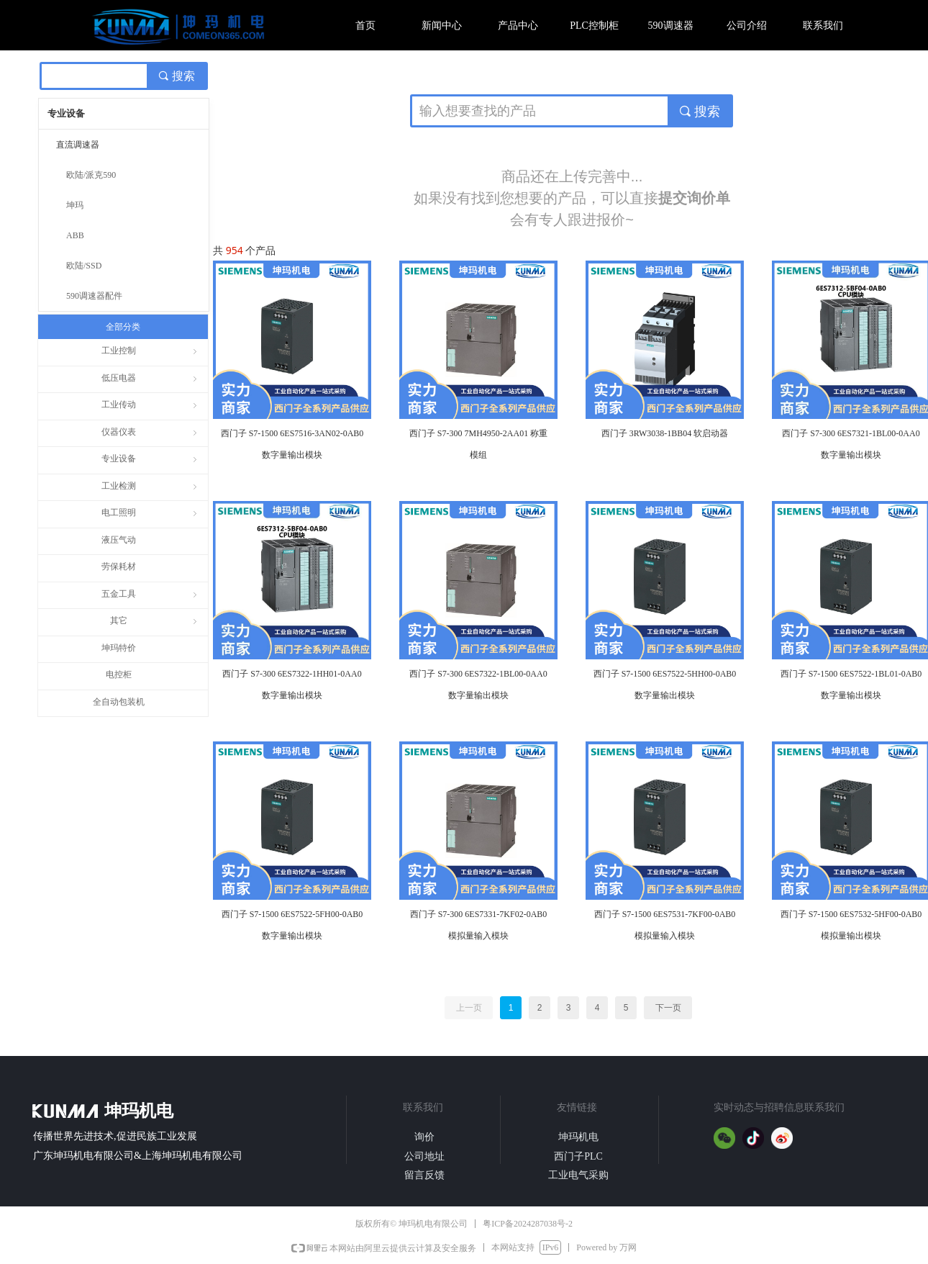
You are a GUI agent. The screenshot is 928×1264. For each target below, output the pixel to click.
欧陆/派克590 (91, 175)
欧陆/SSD (83, 266)
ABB (75, 235)
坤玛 (74, 205)
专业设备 (66, 113)
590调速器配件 (94, 296)
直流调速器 (77, 145)
